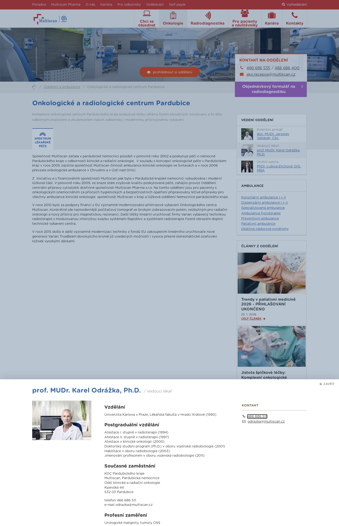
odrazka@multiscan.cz (266, 421)
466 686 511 (257, 416)
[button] (327, 384)
